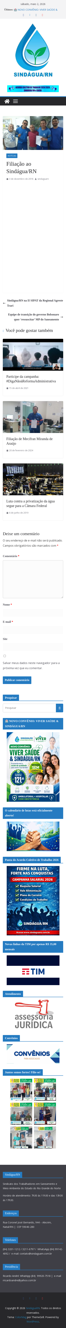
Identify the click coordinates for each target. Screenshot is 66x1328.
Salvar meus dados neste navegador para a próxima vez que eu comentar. (31, 665)
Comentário (11, 556)
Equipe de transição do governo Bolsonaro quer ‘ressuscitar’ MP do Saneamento (35, 317)
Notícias (12, 156)
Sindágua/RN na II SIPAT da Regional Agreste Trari (33, 303)
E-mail (8, 621)
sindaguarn (43, 178)
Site (5, 638)
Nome (7, 604)
